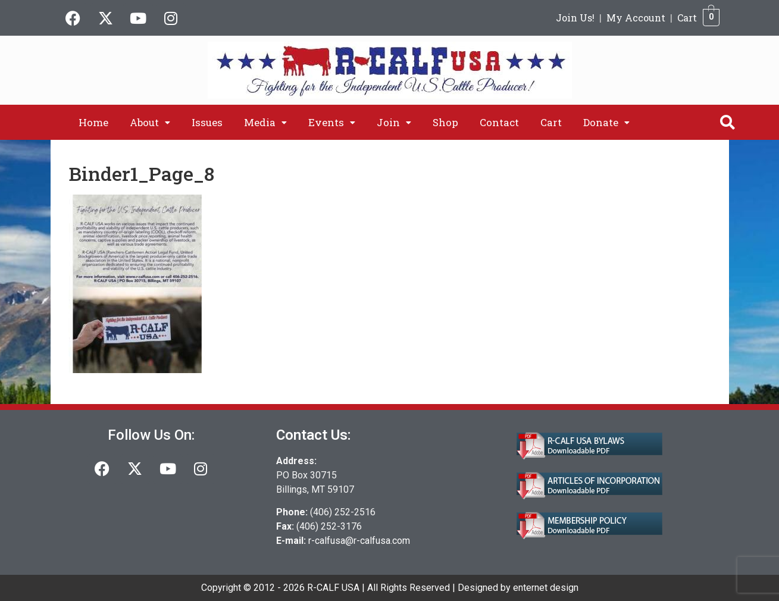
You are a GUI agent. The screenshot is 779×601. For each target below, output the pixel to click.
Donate (606, 122)
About (150, 122)
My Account (635, 17)
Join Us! (575, 17)
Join (394, 122)
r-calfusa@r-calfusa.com (359, 540)
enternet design (545, 587)
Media (265, 122)
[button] (150, 122)
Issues (207, 122)
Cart (687, 17)
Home (93, 122)
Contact (499, 122)
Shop (445, 122)
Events (331, 122)
